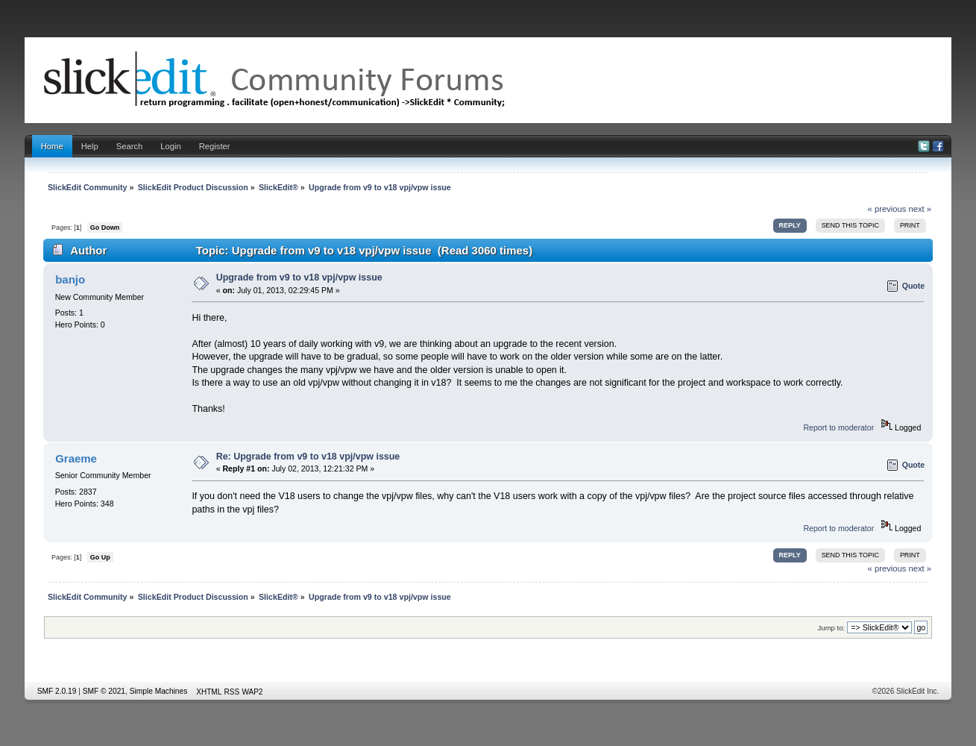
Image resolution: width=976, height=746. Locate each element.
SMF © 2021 (104, 691)
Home (52, 146)
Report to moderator (838, 427)
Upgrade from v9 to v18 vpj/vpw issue (299, 277)
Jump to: (832, 628)
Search (129, 146)
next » (919, 208)
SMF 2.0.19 (57, 691)
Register (214, 146)
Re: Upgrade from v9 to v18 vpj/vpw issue (308, 456)
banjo (70, 279)
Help (89, 146)
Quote (913, 285)
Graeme (76, 458)
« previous (887, 208)
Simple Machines (159, 691)
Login (170, 146)
